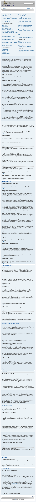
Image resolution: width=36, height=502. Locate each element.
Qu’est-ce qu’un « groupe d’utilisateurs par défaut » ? (24, 21)
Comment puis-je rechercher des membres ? (23, 36)
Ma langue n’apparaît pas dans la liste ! (6, 28)
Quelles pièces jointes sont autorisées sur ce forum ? (24, 45)
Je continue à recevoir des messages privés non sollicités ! (25, 25)
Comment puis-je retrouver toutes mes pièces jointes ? (24, 46)
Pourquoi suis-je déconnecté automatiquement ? (8, 20)
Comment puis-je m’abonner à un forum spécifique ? (24, 42)
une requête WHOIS (14, 483)
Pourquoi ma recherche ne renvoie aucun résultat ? (24, 35)
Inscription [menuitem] (29, 8)
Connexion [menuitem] (32, 8)
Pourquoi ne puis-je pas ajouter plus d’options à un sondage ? (9, 38)
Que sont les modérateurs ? (21, 15)
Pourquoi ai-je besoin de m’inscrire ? (6, 14)
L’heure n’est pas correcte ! (5, 26)
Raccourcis (3, 8)
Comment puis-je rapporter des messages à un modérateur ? (9, 42)
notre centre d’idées (17, 477)
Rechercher (32, 3)
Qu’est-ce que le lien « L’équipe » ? (22, 22)
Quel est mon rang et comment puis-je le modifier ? (8, 31)
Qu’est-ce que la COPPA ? (5, 15)
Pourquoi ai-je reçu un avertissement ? (6, 41)
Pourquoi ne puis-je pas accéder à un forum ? (7, 40)
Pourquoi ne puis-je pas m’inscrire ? (6, 16)
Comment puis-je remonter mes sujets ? (7, 45)
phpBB (15, 499)
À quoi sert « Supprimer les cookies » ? (6, 21)
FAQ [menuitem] (6, 8)
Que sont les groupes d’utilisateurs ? (22, 16)
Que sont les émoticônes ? (5, 49)
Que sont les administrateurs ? (22, 14)
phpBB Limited (23, 471)
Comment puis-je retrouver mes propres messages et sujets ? (25, 37)
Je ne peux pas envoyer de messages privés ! (23, 24)
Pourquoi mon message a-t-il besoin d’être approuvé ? (8, 44)
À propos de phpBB (25, 472)
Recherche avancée (33, 3)
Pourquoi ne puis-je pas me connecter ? (6, 17)
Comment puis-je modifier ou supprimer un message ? (8, 36)
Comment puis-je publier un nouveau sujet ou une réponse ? (9, 35)
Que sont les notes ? (4, 52)
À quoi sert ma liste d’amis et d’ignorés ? (23, 29)
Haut (3, 63)
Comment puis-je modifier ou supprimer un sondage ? (8, 39)
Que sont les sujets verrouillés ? (6, 53)
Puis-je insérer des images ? (5, 50)
